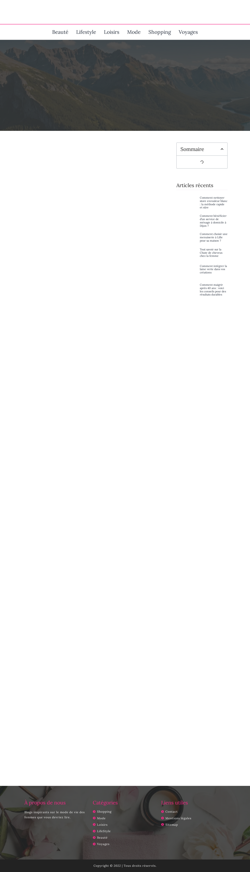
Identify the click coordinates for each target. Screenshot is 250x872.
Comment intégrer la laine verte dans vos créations (213, 269)
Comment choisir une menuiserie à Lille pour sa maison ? (214, 237)
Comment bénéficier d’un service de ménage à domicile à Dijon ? (213, 220)
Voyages (188, 32)
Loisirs (111, 32)
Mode (134, 32)
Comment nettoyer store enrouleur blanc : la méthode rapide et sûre (213, 202)
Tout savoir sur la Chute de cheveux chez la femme (211, 253)
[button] (222, 149)
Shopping (159, 32)
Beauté (60, 32)
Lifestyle (86, 32)
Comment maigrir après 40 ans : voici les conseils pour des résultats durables (213, 289)
